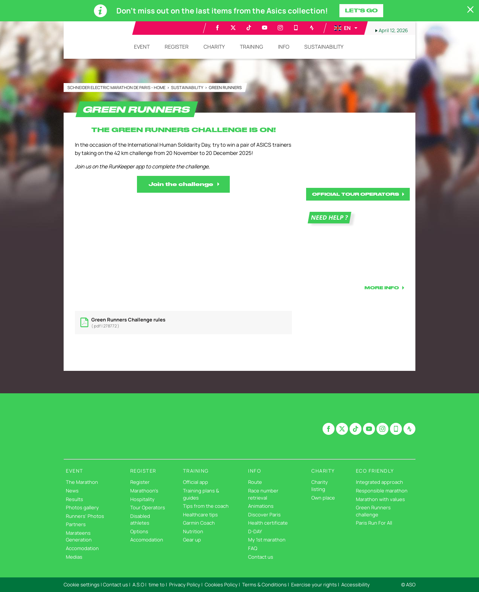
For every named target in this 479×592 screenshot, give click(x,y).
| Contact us (114, 584)
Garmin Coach (199, 522)
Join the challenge (181, 184)
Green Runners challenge (373, 511)
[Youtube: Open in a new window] (264, 27)
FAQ (252, 548)
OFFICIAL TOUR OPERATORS (355, 194)
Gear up (192, 539)
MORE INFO (381, 287)
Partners (76, 524)
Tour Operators (147, 507)
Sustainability (187, 87)
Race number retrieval (263, 494)
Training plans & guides (201, 494)
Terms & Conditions (264, 584)
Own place (323, 497)
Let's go (361, 10)
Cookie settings (82, 584)
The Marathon (82, 482)
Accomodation (82, 548)
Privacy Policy (184, 584)
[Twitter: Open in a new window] (233, 27)
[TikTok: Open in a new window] (248, 27)
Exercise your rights (314, 584)
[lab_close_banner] (470, 10)
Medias (74, 556)
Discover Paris (264, 514)
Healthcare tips (200, 514)
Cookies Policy (221, 584)
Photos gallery (82, 507)
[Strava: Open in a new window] (311, 27)
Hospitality (142, 499)
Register (140, 482)
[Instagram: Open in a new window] (280, 27)
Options (139, 531)
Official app (195, 482)
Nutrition (193, 531)
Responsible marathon (382, 490)
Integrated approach (379, 482)
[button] (345, 28)
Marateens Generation (79, 536)
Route (255, 482)
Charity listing (319, 485)
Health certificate (268, 522)
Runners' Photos (85, 516)
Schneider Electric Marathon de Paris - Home (116, 87)
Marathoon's (144, 490)
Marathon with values (380, 499)
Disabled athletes (140, 520)
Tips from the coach (206, 506)
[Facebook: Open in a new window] (217, 27)
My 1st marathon (267, 539)
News (72, 490)
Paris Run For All (374, 522)
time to (157, 584)
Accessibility (355, 584)
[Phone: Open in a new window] (296, 27)
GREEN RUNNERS (225, 87)
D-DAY (255, 531)
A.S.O (138, 584)
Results (74, 499)
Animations (261, 506)
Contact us (260, 556)
